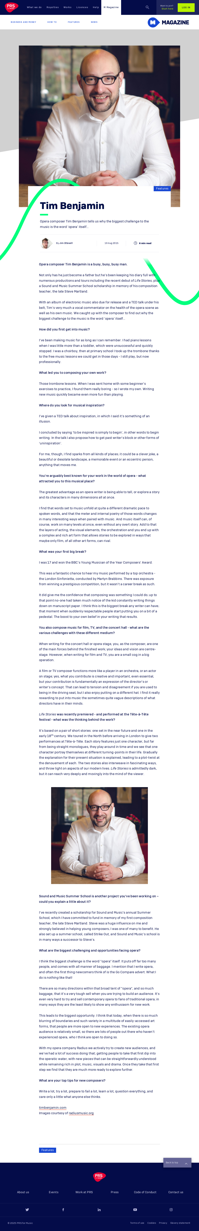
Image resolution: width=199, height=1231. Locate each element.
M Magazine (111, 7)
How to (52, 22)
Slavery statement (180, 1223)
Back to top (176, 1163)
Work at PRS (84, 1192)
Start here (166, 7)
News (94, 22)
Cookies (151, 1223)
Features (74, 22)
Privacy (163, 1223)
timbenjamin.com (52, 1107)
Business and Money (23, 22)
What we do (34, 7)
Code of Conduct (145, 1192)
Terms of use (137, 1223)
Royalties (53, 7)
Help (96, 7)
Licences (82, 7)
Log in (186, 7)
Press (115, 1192)
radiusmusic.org (81, 1113)
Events (53, 1192)
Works (68, 7)
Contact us (175, 1192)
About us (23, 1192)
